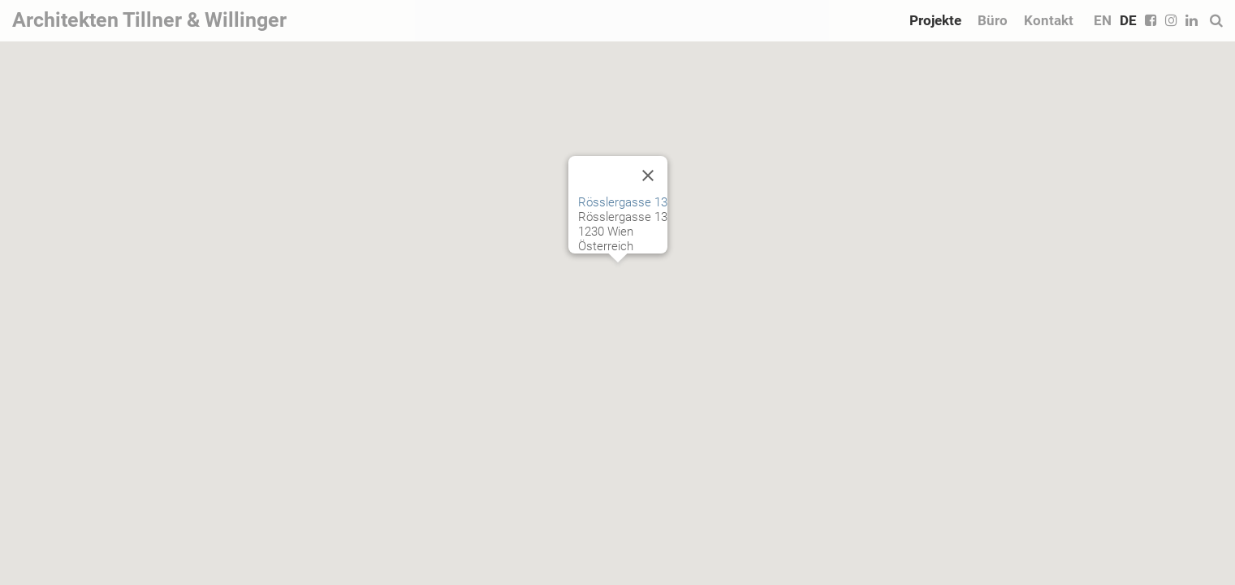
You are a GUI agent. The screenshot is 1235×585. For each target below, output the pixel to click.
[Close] (647, 175)
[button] (617, 277)
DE (1128, 20)
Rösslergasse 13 (622, 202)
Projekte (935, 20)
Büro (993, 20)
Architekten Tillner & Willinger (149, 20)
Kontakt (1048, 20)
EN (1103, 20)
